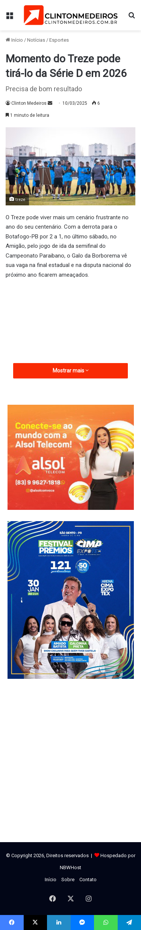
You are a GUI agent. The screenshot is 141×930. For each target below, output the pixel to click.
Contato (88, 879)
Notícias (36, 40)
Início (14, 40)
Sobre (67, 879)
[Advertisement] (70, 343)
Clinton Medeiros (29, 103)
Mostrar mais (71, 371)
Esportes (59, 40)
